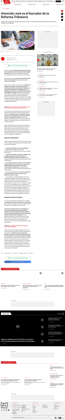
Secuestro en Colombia (27, 283)
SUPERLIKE (55, 407)
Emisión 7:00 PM (46, 4)
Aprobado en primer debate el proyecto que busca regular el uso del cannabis (10, 286)
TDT (38, 405)
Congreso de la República (23, 253)
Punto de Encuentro (49, 1)
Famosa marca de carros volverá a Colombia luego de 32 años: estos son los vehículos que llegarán (48, 95)
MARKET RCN (56, 408)
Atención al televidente (16, 407)
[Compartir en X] (62, 17)
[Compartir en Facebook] (62, 14)
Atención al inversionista (14, 413)
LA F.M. (34, 408)
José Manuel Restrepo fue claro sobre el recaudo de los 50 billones (16, 226)
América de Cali (42, 86)
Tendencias (40, 1)
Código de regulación (16, 409)
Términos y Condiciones (46, 417)
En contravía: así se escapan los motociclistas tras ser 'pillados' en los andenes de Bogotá (55, 326)
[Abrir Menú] (1, 1)
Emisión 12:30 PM (31, 4)
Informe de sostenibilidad (23, 407)
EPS (45, 283)
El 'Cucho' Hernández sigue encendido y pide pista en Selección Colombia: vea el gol (10, 380)
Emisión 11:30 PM (59, 4)
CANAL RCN (58, 1)
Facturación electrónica (23, 405)
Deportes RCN (23, 1)
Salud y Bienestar (30, 1)
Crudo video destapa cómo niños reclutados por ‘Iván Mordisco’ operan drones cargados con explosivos (55, 333)
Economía (35, 1)
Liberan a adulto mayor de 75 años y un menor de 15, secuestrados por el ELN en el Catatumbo (32, 286)
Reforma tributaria (8, 253)
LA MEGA (34, 412)
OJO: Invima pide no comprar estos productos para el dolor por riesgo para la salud (57, 368)
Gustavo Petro (15, 253)
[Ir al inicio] (7, 2)
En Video (6, 313)
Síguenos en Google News (18, 262)
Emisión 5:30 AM (18, 4)
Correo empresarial (15, 410)
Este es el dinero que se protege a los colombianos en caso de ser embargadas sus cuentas (56, 376)
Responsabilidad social (16, 405)
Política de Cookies (39, 417)
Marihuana (3, 283)
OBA (22, 411)
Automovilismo (42, 93)
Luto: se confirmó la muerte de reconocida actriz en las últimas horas (48, 75)
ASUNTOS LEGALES (45, 406)
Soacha (40, 80)
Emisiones (4, 4)
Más (61, 314)
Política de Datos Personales (31, 417)
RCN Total (34, 406)
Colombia (13, 1)
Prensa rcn (14, 411)
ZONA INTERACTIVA (57, 406)
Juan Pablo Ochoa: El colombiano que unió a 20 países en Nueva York (55, 340)
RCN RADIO (34, 407)
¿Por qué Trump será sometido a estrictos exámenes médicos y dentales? (33, 380)
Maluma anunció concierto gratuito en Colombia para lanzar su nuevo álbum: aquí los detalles (57, 384)
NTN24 (34, 405)
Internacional (18, 1)
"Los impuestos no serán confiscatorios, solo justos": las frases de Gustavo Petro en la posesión (17, 107)
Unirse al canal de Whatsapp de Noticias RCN (17, 65)
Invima (51, 365)
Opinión (44, 1)
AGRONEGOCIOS (45, 407)
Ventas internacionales (25, 409)
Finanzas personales (54, 373)
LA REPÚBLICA (45, 405)
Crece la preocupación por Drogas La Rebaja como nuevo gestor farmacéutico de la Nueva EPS (54, 286)
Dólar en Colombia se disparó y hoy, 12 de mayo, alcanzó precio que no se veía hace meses (46, 69)
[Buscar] (63, 1)
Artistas (41, 73)
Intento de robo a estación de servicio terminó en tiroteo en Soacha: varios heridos (48, 82)
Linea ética (23, 410)
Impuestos (31, 253)
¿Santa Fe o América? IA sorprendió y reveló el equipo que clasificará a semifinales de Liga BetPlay (48, 89)
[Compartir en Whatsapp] (62, 20)
